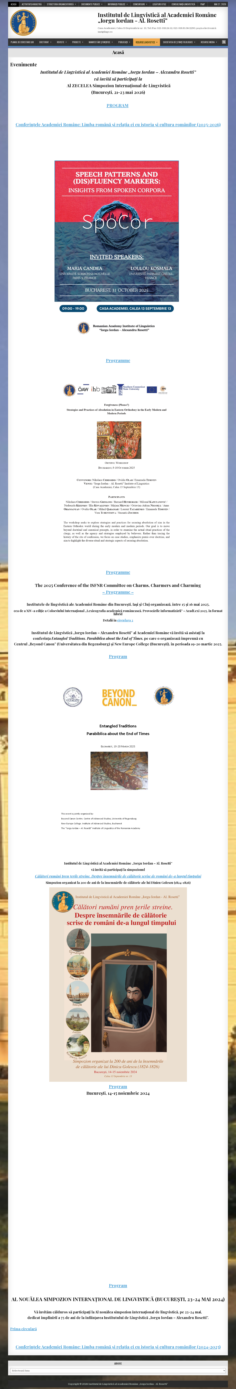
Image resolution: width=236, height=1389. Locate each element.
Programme (118, 360)
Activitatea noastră (32, 4)
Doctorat (44, 42)
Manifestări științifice (99, 42)
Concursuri (139, 4)
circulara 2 (125, 620)
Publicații (123, 42)
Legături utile (159, 4)
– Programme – (118, 592)
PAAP (202, 4)
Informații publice (116, 4)
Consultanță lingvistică (183, 4)
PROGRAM (118, 105)
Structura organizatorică (60, 4)
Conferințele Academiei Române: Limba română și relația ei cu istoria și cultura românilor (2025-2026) (118, 124)
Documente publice (90, 4)
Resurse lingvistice (145, 42)
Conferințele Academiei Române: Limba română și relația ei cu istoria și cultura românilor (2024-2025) (118, 1347)
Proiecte (76, 42)
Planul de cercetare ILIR (22, 42)
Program (118, 656)
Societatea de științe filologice (178, 42)
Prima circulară (23, 1328)
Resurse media (208, 42)
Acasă (13, 4)
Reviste (60, 42)
